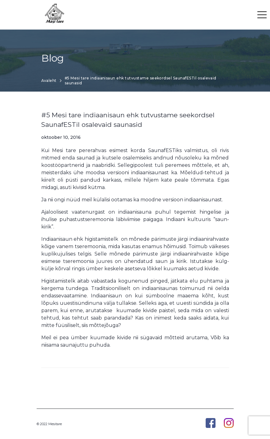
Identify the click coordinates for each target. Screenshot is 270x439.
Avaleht (49, 80)
